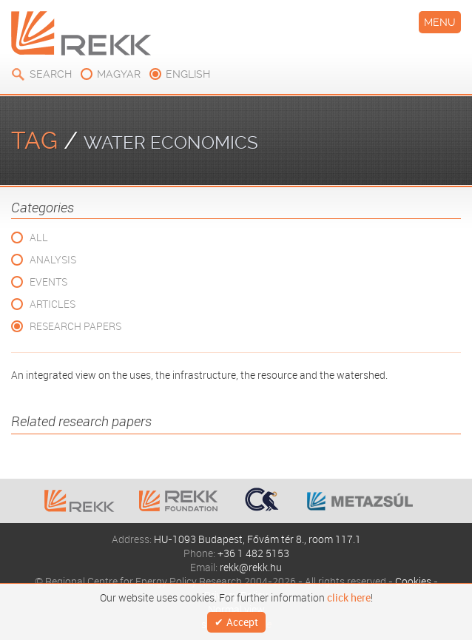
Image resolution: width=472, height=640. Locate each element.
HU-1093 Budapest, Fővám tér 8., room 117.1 (257, 539)
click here (349, 597)
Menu (440, 22)
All (39, 237)
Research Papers (75, 326)
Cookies (413, 581)
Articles (52, 304)
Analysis (53, 259)
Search (51, 74)
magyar (119, 74)
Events (48, 281)
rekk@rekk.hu (251, 567)
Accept (242, 622)
